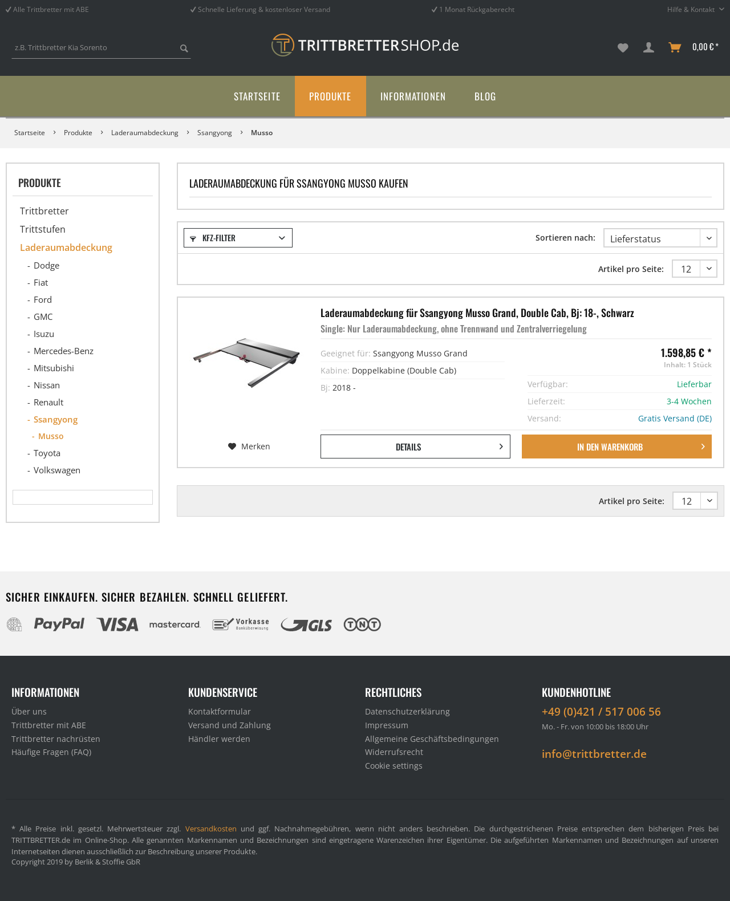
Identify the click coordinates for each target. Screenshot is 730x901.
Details (449, 445)
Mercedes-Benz (64, 350)
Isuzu (44, 333)
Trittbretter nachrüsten (55, 738)
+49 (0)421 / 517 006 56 (601, 711)
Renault (48, 402)
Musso (51, 436)
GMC (43, 316)
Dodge (46, 265)
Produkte (39, 182)
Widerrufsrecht (394, 751)
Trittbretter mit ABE (48, 725)
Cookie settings (394, 765)
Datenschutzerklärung (407, 711)
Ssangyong (56, 419)
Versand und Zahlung (229, 725)
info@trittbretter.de (594, 753)
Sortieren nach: (565, 237)
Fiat (41, 282)
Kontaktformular (219, 711)
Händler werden (219, 738)
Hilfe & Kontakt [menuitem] (691, 9)
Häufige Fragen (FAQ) (51, 751)
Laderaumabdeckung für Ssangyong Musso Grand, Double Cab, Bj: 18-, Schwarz (477, 312)
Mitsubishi (54, 368)
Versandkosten (211, 828)
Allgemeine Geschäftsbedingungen (432, 738)
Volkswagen (57, 470)
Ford (43, 299)
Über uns (29, 711)
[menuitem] (101, 53)
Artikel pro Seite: (631, 268)
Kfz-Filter (213, 237)
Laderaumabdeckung (66, 247)
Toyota (47, 452)
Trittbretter (44, 211)
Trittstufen (43, 229)
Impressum (386, 725)
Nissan (47, 385)
